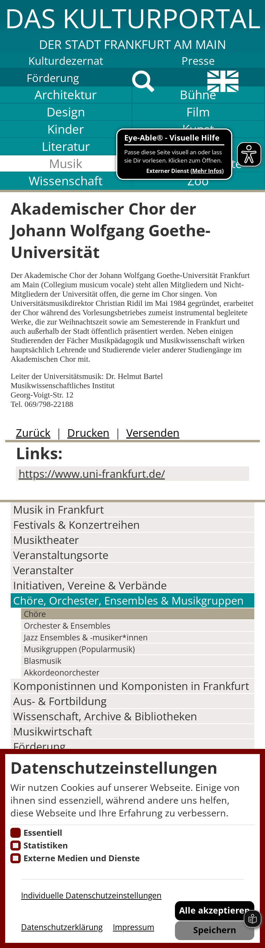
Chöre (35, 613)
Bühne (198, 94)
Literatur (66, 146)
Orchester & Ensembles (67, 625)
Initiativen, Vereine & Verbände (90, 585)
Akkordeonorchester (61, 672)
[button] (132, 26)
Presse (198, 60)
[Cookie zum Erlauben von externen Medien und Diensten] (15, 858)
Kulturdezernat (65, 60)
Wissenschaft (65, 181)
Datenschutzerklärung (61, 926)
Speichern (214, 930)
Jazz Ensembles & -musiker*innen (86, 637)
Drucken (88, 432)
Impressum (133, 926)
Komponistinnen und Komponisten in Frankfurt (131, 686)
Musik (65, 163)
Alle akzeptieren (214, 910)
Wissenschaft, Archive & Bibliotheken (105, 716)
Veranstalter (43, 570)
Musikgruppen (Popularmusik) (79, 649)
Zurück (33, 432)
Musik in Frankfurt (58, 509)
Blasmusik (42, 660)
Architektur (66, 94)
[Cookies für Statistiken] (15, 846)
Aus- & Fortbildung (60, 701)
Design (66, 112)
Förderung (53, 78)
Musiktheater (46, 540)
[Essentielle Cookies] (15, 833)
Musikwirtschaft (52, 731)
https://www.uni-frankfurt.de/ (92, 473)
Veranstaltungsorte (60, 555)
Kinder (65, 129)
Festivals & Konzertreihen (76, 524)
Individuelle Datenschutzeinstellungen (91, 895)
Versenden (152, 432)
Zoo (198, 181)
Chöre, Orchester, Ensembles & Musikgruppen (128, 600)
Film (198, 112)
